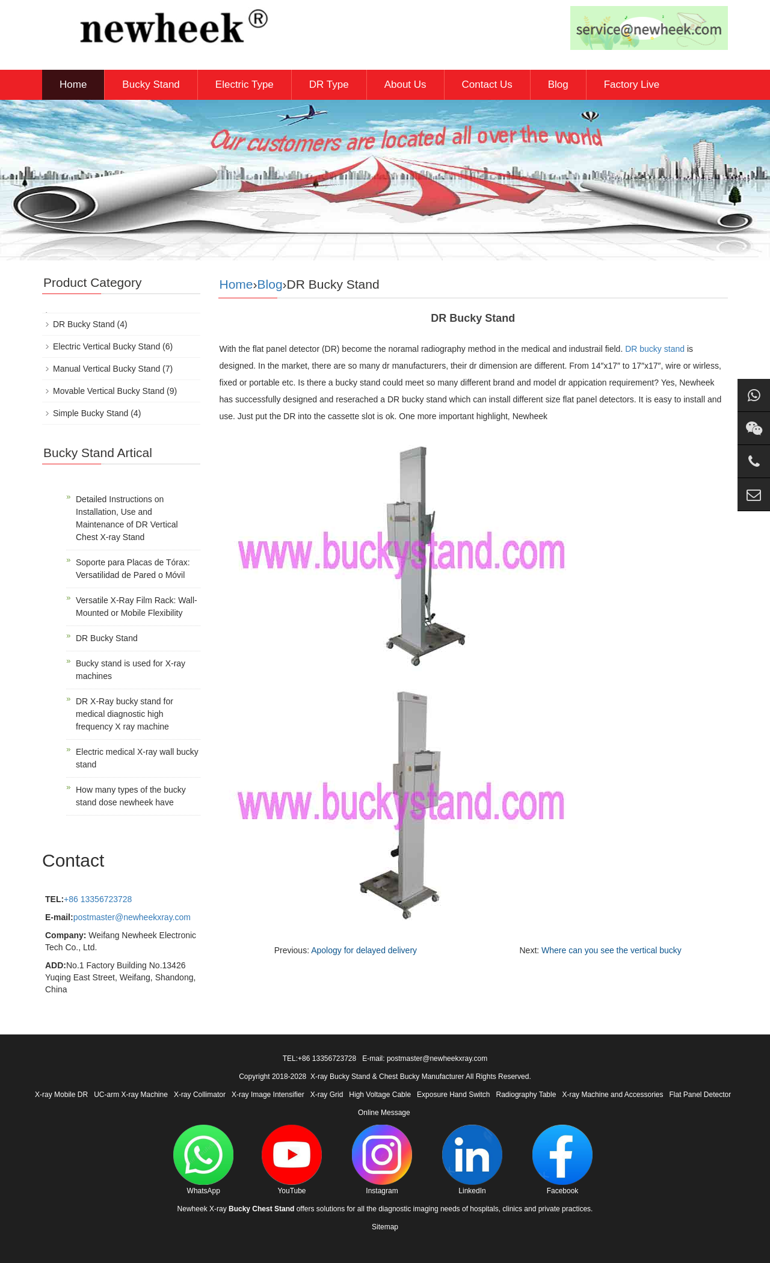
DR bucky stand (656, 349)
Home (73, 84)
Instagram (382, 1160)
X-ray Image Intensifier (268, 1094)
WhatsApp (203, 1160)
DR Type (329, 84)
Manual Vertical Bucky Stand (106, 368)
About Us (405, 84)
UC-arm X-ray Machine (131, 1094)
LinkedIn (472, 1160)
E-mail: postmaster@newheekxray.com (424, 1058)
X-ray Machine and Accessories (612, 1094)
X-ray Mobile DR (61, 1094)
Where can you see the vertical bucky (611, 950)
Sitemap (385, 1227)
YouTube (292, 1160)
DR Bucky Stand (84, 324)
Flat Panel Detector (701, 1094)
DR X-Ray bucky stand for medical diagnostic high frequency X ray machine (124, 713)
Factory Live (632, 84)
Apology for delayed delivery (364, 950)
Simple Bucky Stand (90, 413)
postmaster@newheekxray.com (132, 917)
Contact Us (487, 84)
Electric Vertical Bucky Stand (106, 346)
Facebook (562, 1160)
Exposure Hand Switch (453, 1094)
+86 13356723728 (98, 899)
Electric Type (244, 84)
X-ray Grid (326, 1094)
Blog (558, 84)
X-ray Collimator (200, 1094)
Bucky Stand (150, 84)
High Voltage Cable (380, 1094)
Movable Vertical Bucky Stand (108, 391)
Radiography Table (526, 1094)
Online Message (384, 1112)
